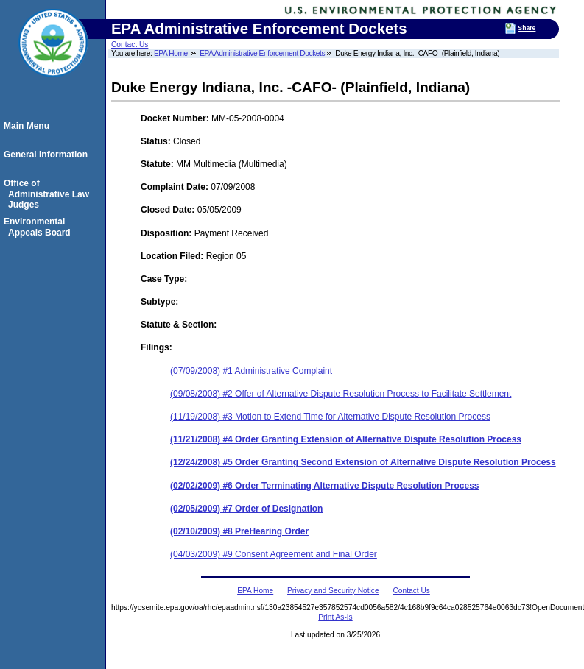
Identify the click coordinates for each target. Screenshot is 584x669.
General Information (48, 154)
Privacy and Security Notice (333, 591)
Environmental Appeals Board (39, 226)
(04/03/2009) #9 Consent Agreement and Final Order (273, 554)
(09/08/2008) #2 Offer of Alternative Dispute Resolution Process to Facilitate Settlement (340, 394)
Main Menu (28, 126)
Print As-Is (335, 617)
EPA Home (171, 53)
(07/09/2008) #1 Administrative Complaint (251, 371)
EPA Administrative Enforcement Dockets (262, 53)
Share (526, 28)
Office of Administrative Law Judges (48, 194)
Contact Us (129, 44)
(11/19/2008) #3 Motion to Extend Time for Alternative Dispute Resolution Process (330, 416)
